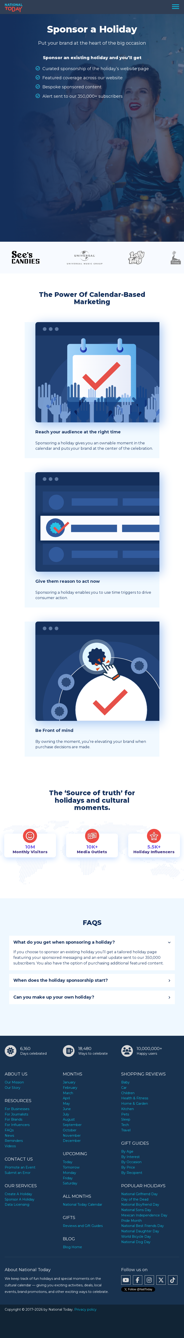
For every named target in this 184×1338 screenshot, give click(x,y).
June (67, 1109)
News (9, 1135)
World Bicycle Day (136, 1236)
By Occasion (131, 1162)
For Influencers (17, 1125)
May (66, 1103)
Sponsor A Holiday (19, 1199)
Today (67, 1162)
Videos (10, 1146)
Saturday (70, 1183)
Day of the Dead (134, 1199)
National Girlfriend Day (139, 1194)
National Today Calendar (82, 1204)
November (72, 1135)
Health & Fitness (134, 1098)
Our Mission (14, 1082)
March (68, 1093)
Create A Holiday (18, 1194)
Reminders (14, 1141)
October (69, 1130)
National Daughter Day (140, 1231)
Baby (125, 1082)
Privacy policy (85, 1309)
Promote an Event (20, 1167)
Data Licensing (17, 1204)
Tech (125, 1125)
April (66, 1098)
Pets (125, 1114)
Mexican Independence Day (144, 1215)
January (69, 1082)
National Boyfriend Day (140, 1204)
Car (124, 1088)
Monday (69, 1173)
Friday (68, 1178)
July (66, 1114)
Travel (126, 1130)
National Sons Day (136, 1210)
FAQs (9, 1130)
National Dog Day (135, 1242)
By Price (128, 1167)
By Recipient (131, 1173)
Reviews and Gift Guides (83, 1226)
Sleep (125, 1119)
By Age (127, 1151)
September (72, 1125)
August (69, 1119)
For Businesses (17, 1109)
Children (128, 1093)
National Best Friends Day (142, 1226)
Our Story (12, 1088)
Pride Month (131, 1221)
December (72, 1141)
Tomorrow (71, 1167)
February (70, 1088)
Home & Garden (134, 1103)
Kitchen (127, 1109)
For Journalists (16, 1114)
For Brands (13, 1119)
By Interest (130, 1157)
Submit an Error (17, 1173)
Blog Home (72, 1247)
